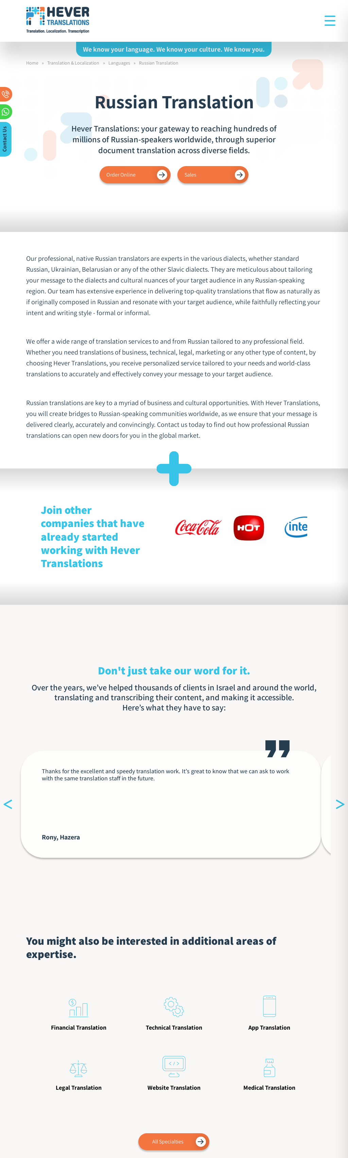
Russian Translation (158, 63)
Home (32, 63)
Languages (119, 63)
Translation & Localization (73, 63)
